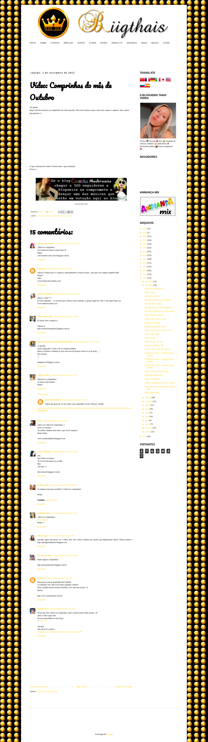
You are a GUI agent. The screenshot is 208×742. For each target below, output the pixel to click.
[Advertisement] (91, 57)
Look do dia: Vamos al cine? (156, 319)
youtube (69, 216)
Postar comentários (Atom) (47, 691)
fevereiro (149, 428)
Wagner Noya (43, 609)
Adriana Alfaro (43, 375)
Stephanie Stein (43, 513)
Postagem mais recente (39, 687)
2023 (145, 236)
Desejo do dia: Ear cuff (154, 341)
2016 (145, 263)
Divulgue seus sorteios (46, 632)
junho (147, 413)
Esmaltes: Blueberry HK (154, 345)
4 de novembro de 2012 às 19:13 (75, 400)
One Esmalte (42, 520)
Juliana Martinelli (44, 316)
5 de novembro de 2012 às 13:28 (61, 536)
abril (147, 420)
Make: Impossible (152, 393)
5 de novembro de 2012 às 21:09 (62, 609)
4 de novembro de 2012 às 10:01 (66, 316)
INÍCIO (33, 43)
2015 (145, 267)
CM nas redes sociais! (153, 304)
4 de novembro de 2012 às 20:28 (65, 452)
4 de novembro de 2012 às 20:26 (55, 421)
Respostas (44, 394)
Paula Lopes (42, 536)
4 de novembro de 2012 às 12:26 (86, 342)
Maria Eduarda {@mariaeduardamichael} (55, 342)
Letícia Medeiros (44, 452)
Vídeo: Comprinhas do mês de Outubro (160, 383)
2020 (145, 248)
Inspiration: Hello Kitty (154, 375)
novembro (149, 285)
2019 (145, 251)
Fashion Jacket (43, 485)
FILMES (103, 43)
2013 (145, 274)
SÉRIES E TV (117, 43)
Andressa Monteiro (45, 294)
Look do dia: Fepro (152, 334)
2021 (145, 244)
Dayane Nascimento (45, 243)
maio (147, 416)
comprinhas (40, 216)
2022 (145, 240)
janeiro (148, 432)
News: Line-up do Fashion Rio (157, 371)
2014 (145, 270)
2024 (145, 232)
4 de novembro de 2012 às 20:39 (63, 485)
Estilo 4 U (44, 621)
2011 (145, 436)
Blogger (109, 734)
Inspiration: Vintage (152, 323)
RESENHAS (132, 43)
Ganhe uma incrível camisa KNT (69, 632)
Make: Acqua (150, 292)
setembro (149, 401)
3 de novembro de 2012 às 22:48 (59, 268)
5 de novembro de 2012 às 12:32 (64, 513)
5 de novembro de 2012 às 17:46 (59, 578)
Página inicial (81, 687)
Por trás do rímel (44, 555)
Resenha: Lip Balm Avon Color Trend (159, 311)
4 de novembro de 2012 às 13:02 (64, 375)
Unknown (41, 268)
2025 (145, 229)
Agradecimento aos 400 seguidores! (159, 307)
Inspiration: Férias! (152, 296)
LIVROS (92, 43)
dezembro (149, 281)
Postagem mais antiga (123, 687)
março (147, 424)
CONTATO (55, 43)
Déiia (39, 421)
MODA (144, 43)
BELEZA (155, 43)
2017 (145, 259)
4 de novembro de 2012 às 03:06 (67, 294)
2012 (145, 278)
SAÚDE (166, 43)
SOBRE (43, 43)
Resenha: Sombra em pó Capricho (158, 300)
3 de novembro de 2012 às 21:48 (67, 243)
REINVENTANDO (53, 400)
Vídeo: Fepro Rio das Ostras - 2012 (158, 330)
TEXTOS (81, 43)
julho (147, 409)
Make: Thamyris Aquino (154, 315)
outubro (48, 216)
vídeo (63, 216)
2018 (145, 255)
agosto (148, 405)
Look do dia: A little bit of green (157, 349)
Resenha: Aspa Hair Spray (155, 326)
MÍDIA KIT (68, 43)
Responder (41, 260)
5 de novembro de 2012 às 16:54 (65, 555)
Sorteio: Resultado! (152, 379)
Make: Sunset (150, 338)
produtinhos (56, 216)
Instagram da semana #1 (154, 288)
